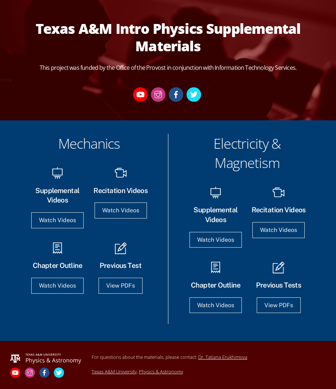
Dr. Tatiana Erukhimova (222, 357)
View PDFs (120, 285)
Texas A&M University (114, 371)
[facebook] (176, 94)
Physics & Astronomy (161, 371)
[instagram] (158, 94)
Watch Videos (57, 220)
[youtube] (140, 94)
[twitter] (194, 94)
